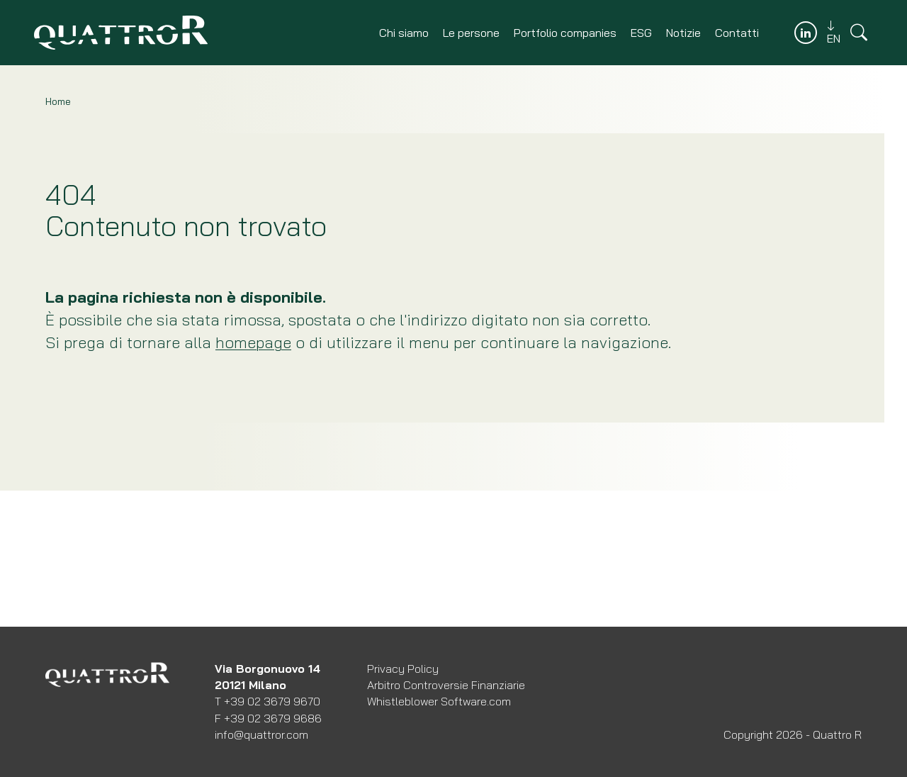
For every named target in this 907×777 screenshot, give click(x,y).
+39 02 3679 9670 (272, 701)
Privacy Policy (403, 668)
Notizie (683, 33)
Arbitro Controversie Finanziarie (446, 685)
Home (58, 102)
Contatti (737, 33)
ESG (641, 33)
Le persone (471, 33)
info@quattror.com (261, 734)
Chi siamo (404, 33)
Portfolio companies (565, 33)
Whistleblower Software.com (439, 701)
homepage (253, 342)
